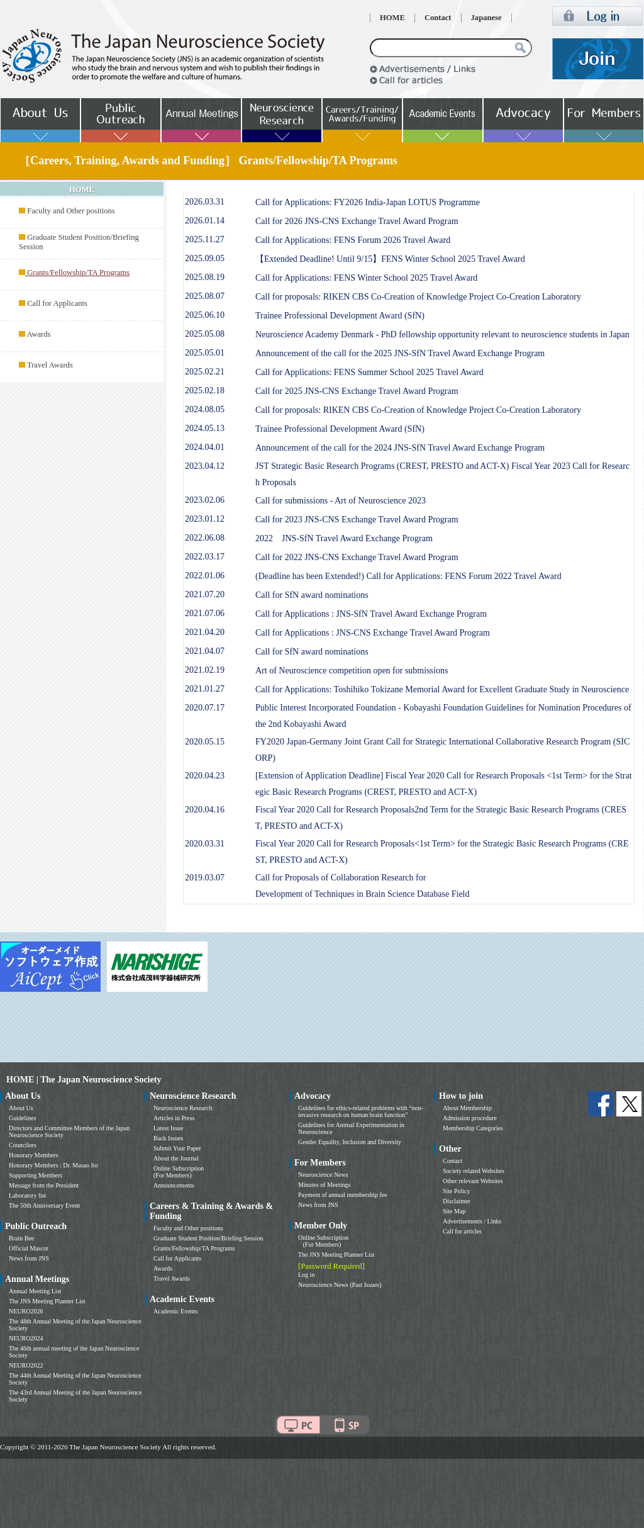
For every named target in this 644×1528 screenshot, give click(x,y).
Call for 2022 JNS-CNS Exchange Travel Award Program (356, 557)
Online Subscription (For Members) (178, 1172)
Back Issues (168, 1138)
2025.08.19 (205, 277)
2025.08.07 (205, 296)
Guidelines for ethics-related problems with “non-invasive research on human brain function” (360, 1111)
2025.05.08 (205, 334)
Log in (306, 1274)
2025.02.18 (205, 390)
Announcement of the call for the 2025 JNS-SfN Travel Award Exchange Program (400, 353)
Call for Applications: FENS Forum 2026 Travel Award (352, 240)
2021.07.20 (205, 594)
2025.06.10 (205, 315)
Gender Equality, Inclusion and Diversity (349, 1141)
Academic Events (175, 1311)
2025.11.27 (204, 239)
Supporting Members (35, 1175)
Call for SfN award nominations (312, 595)
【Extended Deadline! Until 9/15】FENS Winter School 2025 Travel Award (390, 259)
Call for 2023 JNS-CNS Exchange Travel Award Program (356, 519)
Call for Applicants (57, 303)
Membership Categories (473, 1128)
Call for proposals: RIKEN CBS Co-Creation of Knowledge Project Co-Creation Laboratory (418, 296)
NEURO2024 (26, 1338)
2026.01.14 (205, 220)
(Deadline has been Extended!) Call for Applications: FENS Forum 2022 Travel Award (408, 576)
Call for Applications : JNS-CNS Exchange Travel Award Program (372, 633)
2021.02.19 (205, 670)
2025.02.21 (205, 371)
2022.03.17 (205, 556)
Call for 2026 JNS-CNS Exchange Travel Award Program (356, 221)
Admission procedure (470, 1118)
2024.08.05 (205, 409)
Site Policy (456, 1191)
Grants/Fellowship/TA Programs (194, 1248)
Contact (438, 17)
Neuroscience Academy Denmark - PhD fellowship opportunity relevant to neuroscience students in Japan (442, 334)
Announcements (173, 1185)
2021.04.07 (205, 651)
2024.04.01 (205, 447)
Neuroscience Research (183, 1107)
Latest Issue (168, 1128)
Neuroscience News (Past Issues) (339, 1284)
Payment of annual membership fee (342, 1194)
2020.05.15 (205, 741)
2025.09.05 (205, 258)
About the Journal (176, 1158)
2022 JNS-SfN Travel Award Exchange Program (344, 538)
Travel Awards (50, 365)
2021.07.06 (205, 613)
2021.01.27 (205, 689)
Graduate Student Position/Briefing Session (208, 1238)
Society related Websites (473, 1170)
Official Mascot (28, 1248)
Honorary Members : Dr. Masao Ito (53, 1165)
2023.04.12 (205, 466)
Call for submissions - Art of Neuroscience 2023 (340, 500)
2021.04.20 (205, 632)
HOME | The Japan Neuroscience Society (83, 1079)
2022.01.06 (205, 575)
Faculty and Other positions (71, 210)
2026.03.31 (205, 201)
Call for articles (462, 1231)
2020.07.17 (205, 707)
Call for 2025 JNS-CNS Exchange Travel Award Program (356, 391)
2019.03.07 (205, 877)
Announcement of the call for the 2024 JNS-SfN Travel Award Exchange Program (400, 447)
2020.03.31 (205, 843)
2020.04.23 (205, 775)
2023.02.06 (205, 500)
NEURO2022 (26, 1365)
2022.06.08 (205, 537)
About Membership (467, 1107)
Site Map (454, 1211)
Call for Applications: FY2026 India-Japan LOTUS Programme (367, 202)
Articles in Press (174, 1118)
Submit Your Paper (177, 1148)
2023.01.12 (205, 519)
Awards (38, 334)
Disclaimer (456, 1201)
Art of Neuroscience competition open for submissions (351, 670)
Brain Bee (21, 1238)
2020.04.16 (205, 809)
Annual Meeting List (35, 1291)
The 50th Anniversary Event (44, 1205)
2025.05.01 (205, 352)
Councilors (22, 1145)
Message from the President (44, 1185)
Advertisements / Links (472, 1221)
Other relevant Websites (473, 1180)
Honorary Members (33, 1155)
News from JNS (29, 1258)
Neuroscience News (323, 1174)
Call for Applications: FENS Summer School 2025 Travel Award (369, 372)
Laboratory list (27, 1195)
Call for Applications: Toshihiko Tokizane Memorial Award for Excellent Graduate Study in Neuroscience (442, 689)
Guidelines (22, 1118)
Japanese (486, 17)
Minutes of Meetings (324, 1184)
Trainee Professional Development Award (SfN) (340, 315)
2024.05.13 (205, 428)
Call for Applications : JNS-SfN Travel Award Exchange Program (371, 614)
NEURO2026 (26, 1311)
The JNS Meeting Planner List (47, 1301)
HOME (392, 17)
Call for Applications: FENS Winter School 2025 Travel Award (366, 278)
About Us (21, 1107)
